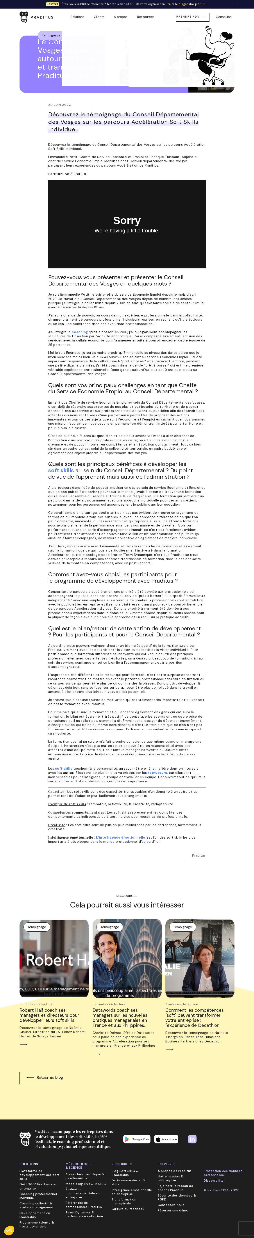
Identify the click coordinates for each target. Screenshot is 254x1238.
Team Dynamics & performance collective (84, 1214)
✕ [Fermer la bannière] (237, 4)
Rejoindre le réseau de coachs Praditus (175, 1188)
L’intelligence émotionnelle (120, 837)
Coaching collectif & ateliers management (37, 1205)
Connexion (224, 17)
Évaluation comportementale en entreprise (83, 1193)
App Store (166, 1139)
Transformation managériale (124, 1201)
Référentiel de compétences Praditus (84, 1205)
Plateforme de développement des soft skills (39, 1175)
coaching (80, 332)
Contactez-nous (171, 1205)
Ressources (145, 17)
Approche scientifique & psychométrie (85, 1176)
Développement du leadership (35, 1215)
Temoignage (51, 35)
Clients (99, 17)
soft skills (61, 470)
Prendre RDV (188, 16)
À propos (120, 17)
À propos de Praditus (175, 1171)
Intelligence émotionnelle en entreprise (132, 1192)
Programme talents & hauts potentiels (37, 1224)
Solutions (77, 17)
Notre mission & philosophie (171, 1178)
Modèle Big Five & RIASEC (86, 1184)
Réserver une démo (173, 1210)
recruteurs (157, 773)
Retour (220, 32)
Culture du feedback (128, 1209)
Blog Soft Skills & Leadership (125, 1173)
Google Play (137, 1139)
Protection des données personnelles (223, 1173)
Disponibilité (214, 1180)
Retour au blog (50, 1077)
